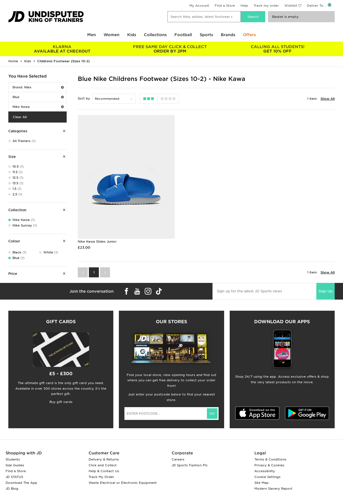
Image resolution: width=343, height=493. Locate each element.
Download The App (21, 478)
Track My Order (101, 473)
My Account (199, 6)
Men (91, 35)
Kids (131, 35)
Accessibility (264, 467)
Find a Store (225, 6)
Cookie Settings (267, 473)
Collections (155, 35)
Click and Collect (103, 461)
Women (111, 35)
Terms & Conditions (270, 455)
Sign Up (325, 272)
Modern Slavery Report (273, 484)
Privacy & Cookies (269, 461)
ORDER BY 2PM (170, 48)
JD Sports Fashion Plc (190, 461)
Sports (206, 35)
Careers (178, 455)
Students (13, 455)
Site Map (261, 478)
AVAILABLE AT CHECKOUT (62, 48)
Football (183, 35)
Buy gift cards (60, 398)
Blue (38, 97)
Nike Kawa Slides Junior (97, 222)
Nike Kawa (38, 107)
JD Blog (12, 484)
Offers (249, 35)
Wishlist (290, 6)
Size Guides (15, 461)
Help (244, 6)
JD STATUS (14, 473)
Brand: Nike (38, 87)
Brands (228, 35)
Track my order (266, 6)
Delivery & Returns (104, 455)
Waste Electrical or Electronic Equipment (123, 478)
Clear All (20, 117)
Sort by (84, 98)
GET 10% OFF (277, 48)
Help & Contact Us (104, 467)
